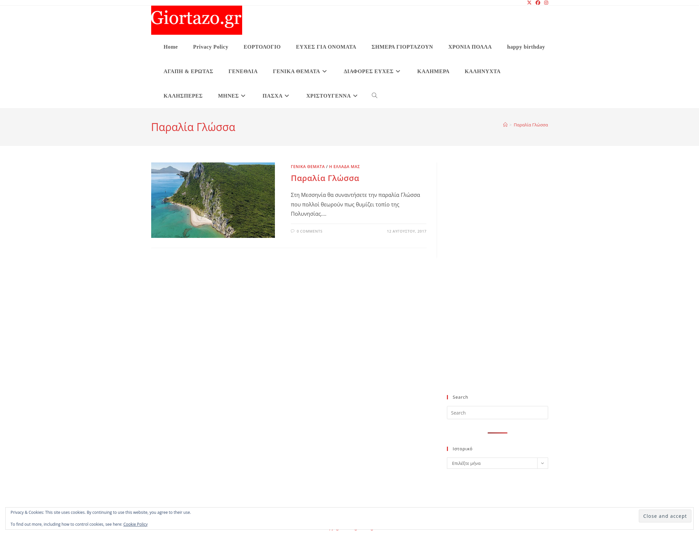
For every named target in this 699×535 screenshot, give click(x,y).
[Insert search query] (497, 412)
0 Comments (310, 231)
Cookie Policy (135, 524)
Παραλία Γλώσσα (531, 125)
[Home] (505, 125)
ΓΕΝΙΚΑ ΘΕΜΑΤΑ (308, 166)
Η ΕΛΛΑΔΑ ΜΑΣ (344, 166)
